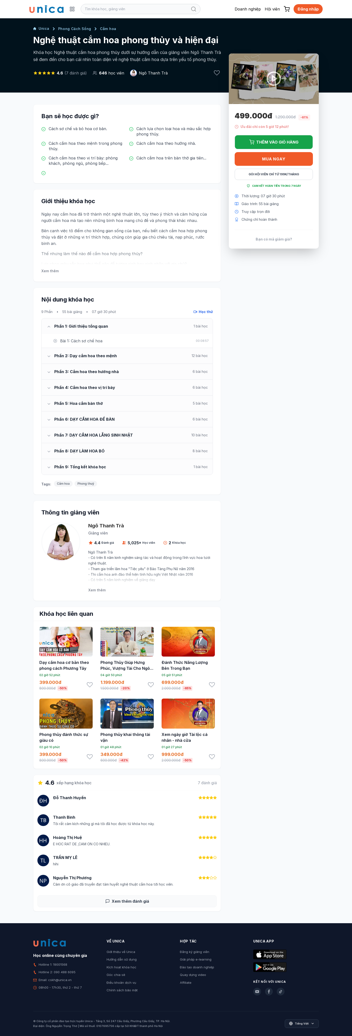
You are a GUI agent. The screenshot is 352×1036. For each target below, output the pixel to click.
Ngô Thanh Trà (153, 73)
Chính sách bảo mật (122, 990)
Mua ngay (273, 159)
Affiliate (185, 982)
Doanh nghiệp (248, 9)
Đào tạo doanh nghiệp (197, 967)
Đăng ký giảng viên (194, 952)
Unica (41, 28)
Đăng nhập (308, 9)
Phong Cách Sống (74, 29)
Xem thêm (50, 271)
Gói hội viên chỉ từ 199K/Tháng (274, 174)
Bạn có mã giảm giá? (274, 239)
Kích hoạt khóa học (121, 967)
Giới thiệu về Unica (121, 952)
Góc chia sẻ (116, 975)
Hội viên (272, 9)
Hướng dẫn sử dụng (122, 959)
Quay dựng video (193, 975)
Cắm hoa (108, 29)
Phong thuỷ (85, 483)
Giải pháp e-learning (195, 959)
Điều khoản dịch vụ (121, 982)
